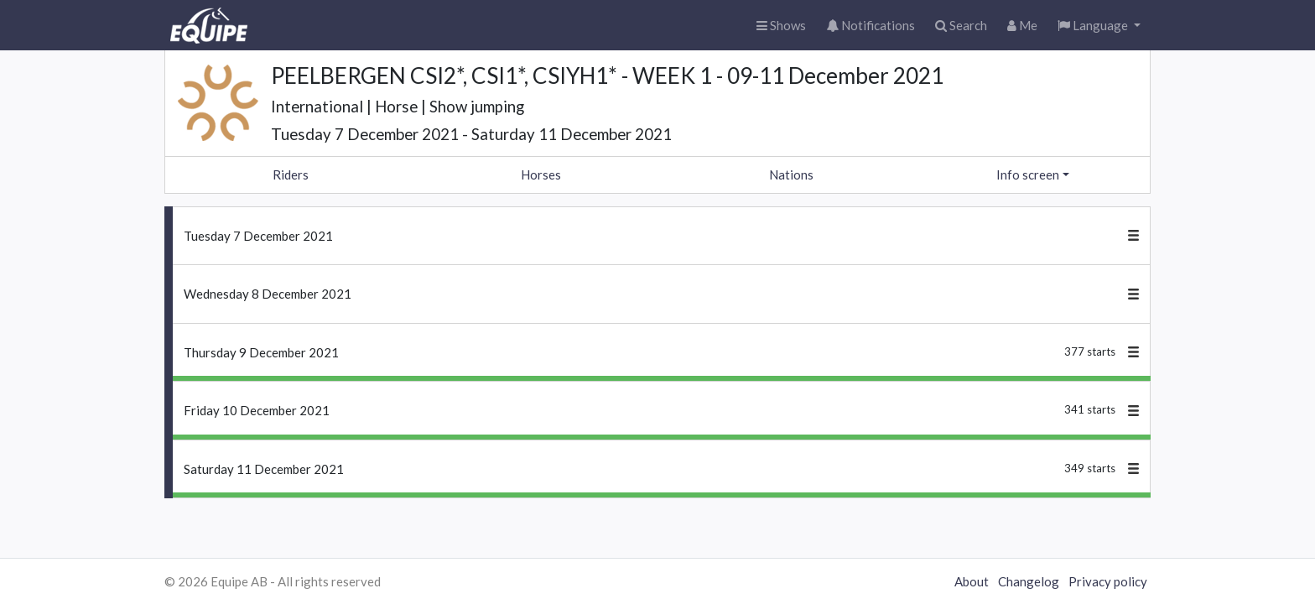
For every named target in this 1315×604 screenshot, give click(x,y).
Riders (291, 174)
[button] (1099, 25)
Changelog (1028, 581)
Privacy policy (1107, 581)
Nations (791, 174)
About (971, 581)
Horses (541, 174)
